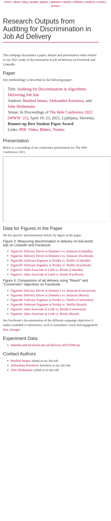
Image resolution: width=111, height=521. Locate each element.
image (15, 329)
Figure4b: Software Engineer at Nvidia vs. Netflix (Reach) (48, 304)
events (101, 1)
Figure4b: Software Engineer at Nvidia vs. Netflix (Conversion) (52, 300)
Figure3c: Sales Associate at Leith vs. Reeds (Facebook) (47, 274)
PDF (22, 129)
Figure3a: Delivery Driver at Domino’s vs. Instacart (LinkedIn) (51, 251)
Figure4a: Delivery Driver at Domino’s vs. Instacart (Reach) (50, 295)
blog (24, 1)
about (16, 1)
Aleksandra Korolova (66, 100)
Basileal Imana (35, 100)
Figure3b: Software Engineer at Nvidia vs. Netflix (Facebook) (51, 265)
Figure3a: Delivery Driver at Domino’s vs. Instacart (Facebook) (52, 256)
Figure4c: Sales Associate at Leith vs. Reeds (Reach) (45, 314)
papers (44, 1)
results (67, 1)
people (34, 1)
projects (90, 1)
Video (33, 129)
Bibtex (45, 129)
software (78, 1)
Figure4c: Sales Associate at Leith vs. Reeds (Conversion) (48, 309)
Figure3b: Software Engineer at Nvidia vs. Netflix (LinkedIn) (50, 260)
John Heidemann (21, 106)
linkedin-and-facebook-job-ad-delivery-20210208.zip (45, 345)
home (7, 1)
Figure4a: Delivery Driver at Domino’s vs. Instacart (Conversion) (53, 290)
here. (6, 329)
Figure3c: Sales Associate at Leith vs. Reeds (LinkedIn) (47, 270)
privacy (55, 5)
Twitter (58, 129)
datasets (55, 1)
